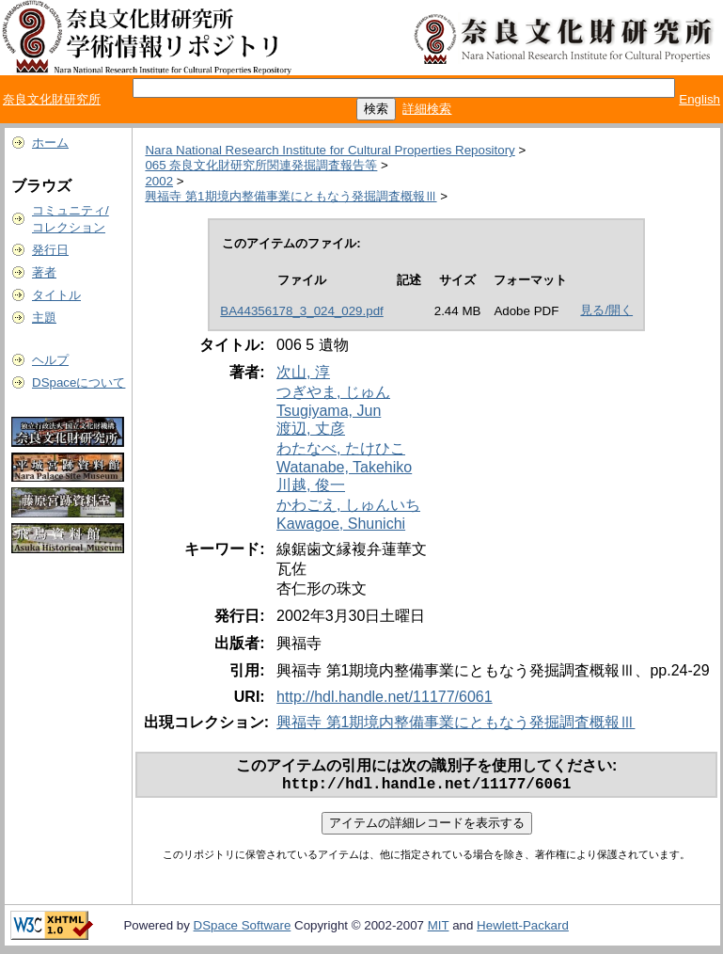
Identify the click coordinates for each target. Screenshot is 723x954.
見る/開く (606, 310)
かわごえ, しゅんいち (348, 505)
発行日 (50, 250)
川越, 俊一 (310, 485)
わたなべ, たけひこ (340, 448)
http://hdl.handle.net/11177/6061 (384, 697)
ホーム (50, 142)
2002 (159, 181)
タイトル (56, 295)
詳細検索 (426, 109)
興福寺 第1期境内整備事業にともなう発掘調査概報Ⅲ (290, 196)
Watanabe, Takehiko (344, 467)
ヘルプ (50, 360)
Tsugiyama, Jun (328, 411)
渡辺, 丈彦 (310, 429)
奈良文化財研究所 (52, 99)
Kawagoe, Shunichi (340, 524)
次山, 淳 (303, 372)
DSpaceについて (78, 382)
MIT (438, 929)
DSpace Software (242, 929)
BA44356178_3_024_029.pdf (301, 311)
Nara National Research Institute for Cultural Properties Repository (329, 150)
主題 (44, 317)
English (699, 99)
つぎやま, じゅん (333, 392)
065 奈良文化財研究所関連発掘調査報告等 (261, 165)
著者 (44, 272)
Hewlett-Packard (523, 929)
